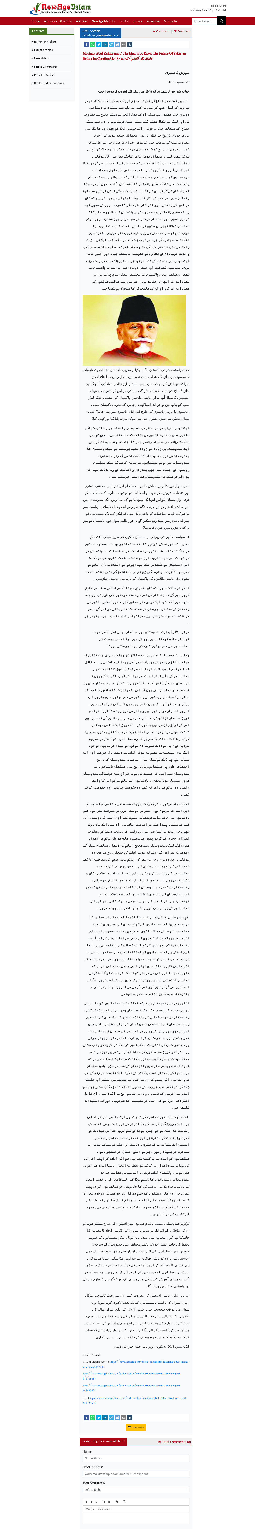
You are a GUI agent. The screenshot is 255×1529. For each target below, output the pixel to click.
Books (124, 21)
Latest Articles (43, 50)
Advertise (153, 21)
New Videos (42, 58)
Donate (137, 21)
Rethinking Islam (45, 42)
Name (87, 1451)
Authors (49, 21)
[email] (123, 44)
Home (36, 21)
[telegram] (111, 44)
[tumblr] (129, 44)
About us (66, 21)
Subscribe (170, 21)
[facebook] (86, 44)
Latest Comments (46, 67)
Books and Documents (49, 83)
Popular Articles (44, 75)
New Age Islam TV (103, 21)
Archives (81, 21)
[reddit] (117, 44)
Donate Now (136, 1428)
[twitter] (98, 44)
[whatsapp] (92, 44)
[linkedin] (105, 44)
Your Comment (94, 1482)
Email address (93, 1467)
